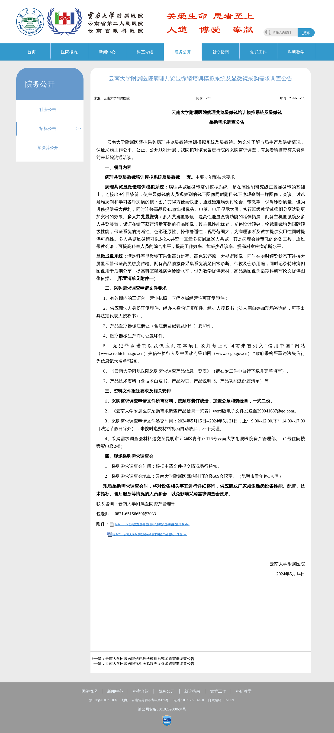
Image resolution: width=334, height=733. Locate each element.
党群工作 (218, 691)
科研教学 (244, 691)
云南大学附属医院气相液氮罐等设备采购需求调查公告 (149, 663)
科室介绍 (141, 691)
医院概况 (89, 691)
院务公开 (166, 691)
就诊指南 (192, 691)
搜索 (306, 32)
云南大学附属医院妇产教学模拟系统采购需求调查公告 (149, 659)
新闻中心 (115, 691)
